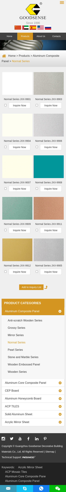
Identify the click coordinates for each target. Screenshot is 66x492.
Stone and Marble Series (23, 357)
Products (25, 36)
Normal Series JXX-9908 (48, 182)
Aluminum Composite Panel (22, 311)
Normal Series (21, 61)
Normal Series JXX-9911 (48, 224)
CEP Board (12, 390)
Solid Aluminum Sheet (18, 414)
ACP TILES (12, 406)
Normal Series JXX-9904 (17, 140)
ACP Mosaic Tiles (16, 471)
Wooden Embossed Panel (24, 364)
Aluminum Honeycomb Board (23, 398)
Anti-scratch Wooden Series (25, 320)
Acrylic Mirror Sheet (17, 422)
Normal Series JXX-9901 (17, 99)
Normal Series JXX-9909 (17, 224)
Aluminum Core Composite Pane (25, 476)
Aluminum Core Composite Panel (25, 382)
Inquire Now (19, 105)
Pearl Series (15, 349)
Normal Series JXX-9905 (48, 265)
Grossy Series (16, 327)
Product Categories (22, 303)
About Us (41, 36)
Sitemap (49, 451)
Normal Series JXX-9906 (48, 140)
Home (9, 36)
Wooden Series (17, 371)
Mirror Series (16, 335)
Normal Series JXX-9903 (48, 99)
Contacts (56, 36)
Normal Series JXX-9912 (17, 265)
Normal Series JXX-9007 (17, 182)
